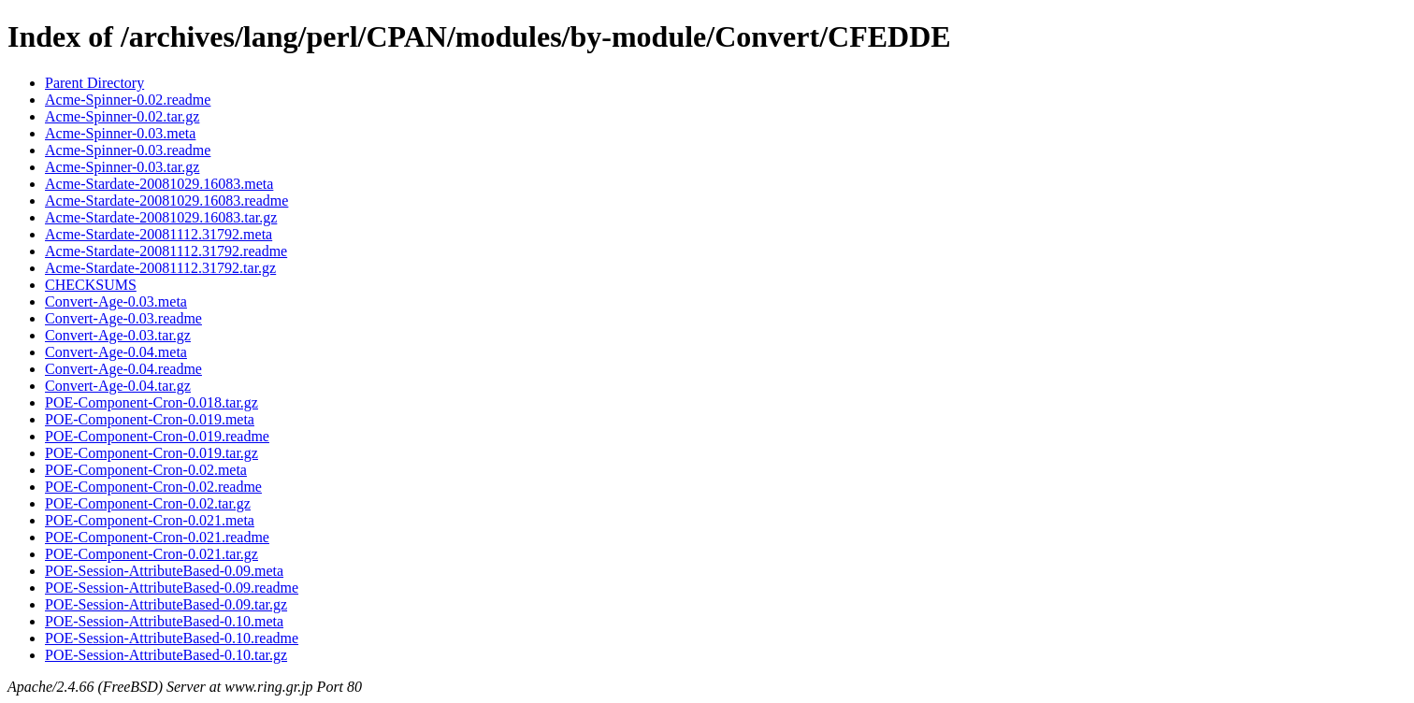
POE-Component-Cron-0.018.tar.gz (151, 402)
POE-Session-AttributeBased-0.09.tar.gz (166, 604)
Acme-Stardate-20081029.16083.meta (159, 184)
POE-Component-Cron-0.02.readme (153, 487)
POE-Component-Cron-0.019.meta (149, 419)
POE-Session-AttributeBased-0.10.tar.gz (166, 655)
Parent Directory (94, 83)
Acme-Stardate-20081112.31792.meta (158, 234)
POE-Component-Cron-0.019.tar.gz (151, 453)
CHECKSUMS (91, 285)
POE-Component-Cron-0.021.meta (149, 520)
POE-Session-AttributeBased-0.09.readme (171, 587)
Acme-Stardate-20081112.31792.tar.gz (160, 268)
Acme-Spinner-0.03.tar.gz (122, 167)
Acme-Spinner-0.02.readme (127, 100)
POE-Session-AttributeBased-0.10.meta (164, 621)
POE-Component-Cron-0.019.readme (157, 436)
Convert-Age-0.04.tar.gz (118, 386)
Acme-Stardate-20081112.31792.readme (166, 251)
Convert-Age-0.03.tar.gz (118, 335)
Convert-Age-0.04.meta (116, 352)
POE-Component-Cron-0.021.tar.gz (151, 554)
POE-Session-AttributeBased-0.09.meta (164, 571)
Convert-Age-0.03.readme (123, 318)
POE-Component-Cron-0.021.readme (157, 537)
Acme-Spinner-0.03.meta (120, 133)
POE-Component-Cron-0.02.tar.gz (148, 503)
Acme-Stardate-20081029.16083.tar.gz (161, 217)
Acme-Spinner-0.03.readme (127, 150)
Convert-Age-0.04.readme (123, 369)
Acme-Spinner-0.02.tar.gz (122, 116)
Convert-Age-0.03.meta (116, 301)
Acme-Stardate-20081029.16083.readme (166, 200)
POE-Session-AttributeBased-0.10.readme (171, 638)
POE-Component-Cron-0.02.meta (146, 470)
